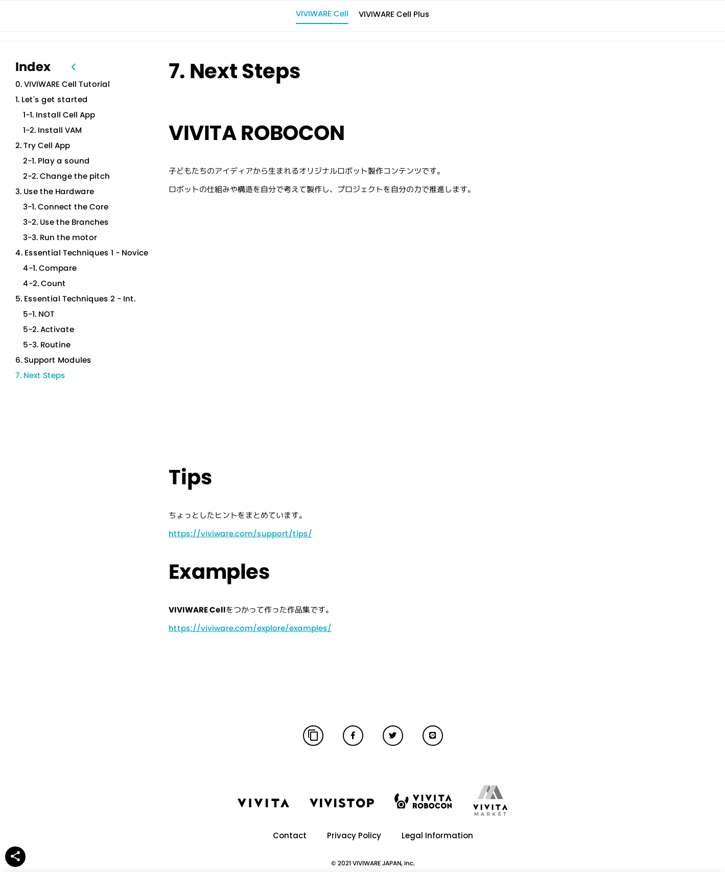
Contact (290, 835)
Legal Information (437, 835)
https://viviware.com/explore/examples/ (250, 627)
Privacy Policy (354, 835)
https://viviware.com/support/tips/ (240, 533)
